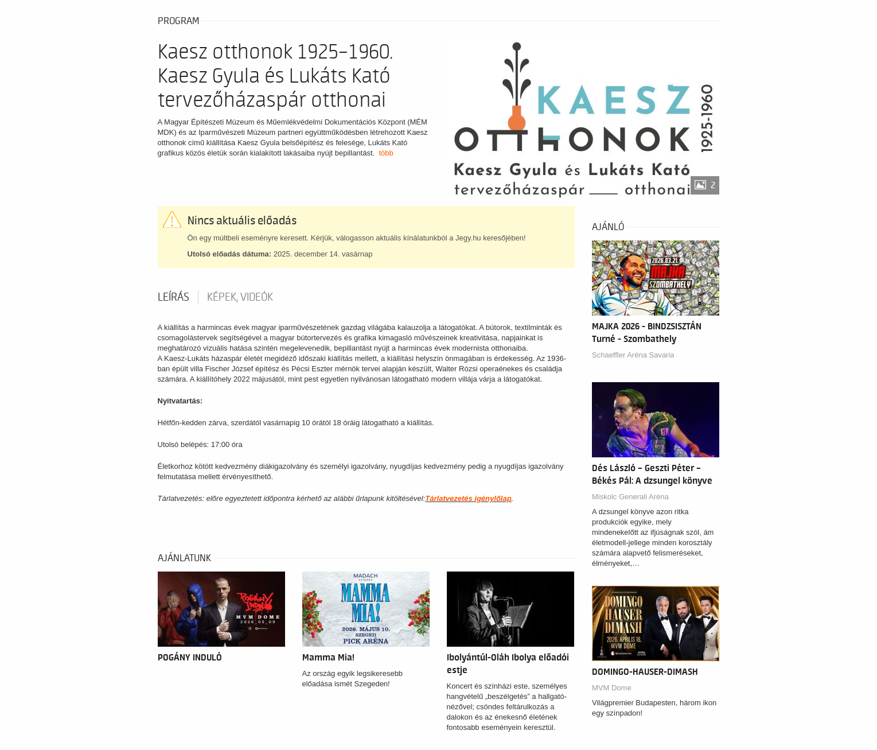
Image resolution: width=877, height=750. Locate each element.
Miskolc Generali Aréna (630, 496)
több (386, 153)
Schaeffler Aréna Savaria (633, 355)
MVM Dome (612, 687)
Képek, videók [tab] (240, 297)
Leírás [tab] (173, 297)
